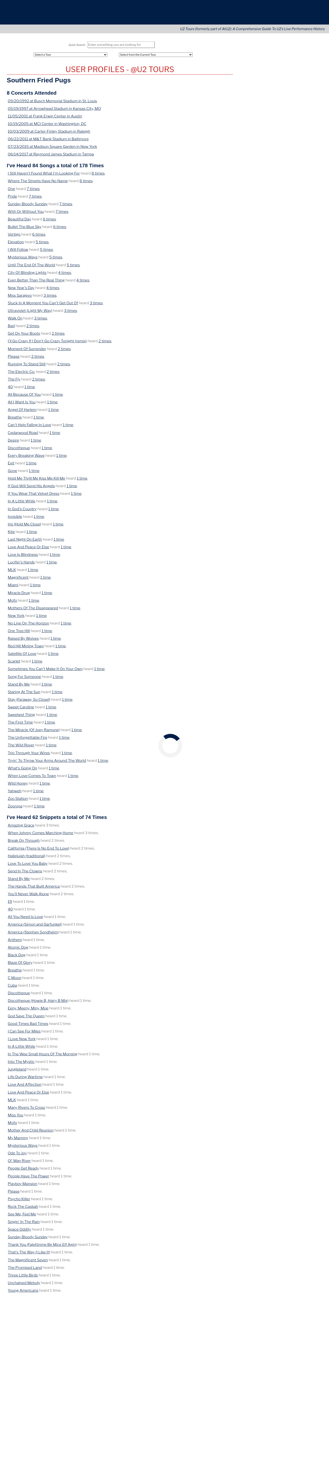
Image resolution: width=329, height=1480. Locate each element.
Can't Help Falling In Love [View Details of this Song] (29, 427)
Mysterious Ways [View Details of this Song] (23, 259)
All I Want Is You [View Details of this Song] (21, 404)
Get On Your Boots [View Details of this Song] (23, 335)
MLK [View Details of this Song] (12, 572)
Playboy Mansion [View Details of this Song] (22, 1186)
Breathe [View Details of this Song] (15, 419)
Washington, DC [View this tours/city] (268, 312)
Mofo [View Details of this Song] (12, 602)
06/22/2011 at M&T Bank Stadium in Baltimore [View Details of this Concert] (47, 141)
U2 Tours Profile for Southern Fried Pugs (119, 72)
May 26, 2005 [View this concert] (250, 322)
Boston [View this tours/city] (291, 322)
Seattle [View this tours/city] (301, 270)
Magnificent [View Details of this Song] (18, 579)
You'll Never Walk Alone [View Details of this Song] (28, 896)
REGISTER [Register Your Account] (248, 103)
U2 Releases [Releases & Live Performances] (250, 83)
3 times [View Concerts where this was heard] (49, 297)
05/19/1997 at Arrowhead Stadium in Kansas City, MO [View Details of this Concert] (53, 111)
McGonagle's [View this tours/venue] (273, 249)
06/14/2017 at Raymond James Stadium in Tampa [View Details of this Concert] (49, 156)
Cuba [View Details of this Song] (12, 987)
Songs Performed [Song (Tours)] (254, 77)
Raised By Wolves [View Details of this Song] (23, 640)
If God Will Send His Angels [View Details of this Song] (31, 488)
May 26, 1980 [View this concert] (250, 260)
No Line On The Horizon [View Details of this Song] (27, 625)
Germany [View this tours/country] (311, 281)
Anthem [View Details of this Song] (14, 942)
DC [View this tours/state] (284, 312)
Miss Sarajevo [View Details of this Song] (20, 297)
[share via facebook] (29, 1305)
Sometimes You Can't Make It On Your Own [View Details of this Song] (44, 671)
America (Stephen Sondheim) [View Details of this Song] (32, 934)
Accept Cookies (301, 1464)
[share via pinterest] (43, 1305)
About (249, 14)
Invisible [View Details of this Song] (15, 519)
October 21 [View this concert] (249, 210)
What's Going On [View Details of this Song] (22, 770)
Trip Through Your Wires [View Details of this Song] (28, 755)
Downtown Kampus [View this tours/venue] (278, 239)
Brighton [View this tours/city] (291, 260)
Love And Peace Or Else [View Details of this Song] (28, 549)
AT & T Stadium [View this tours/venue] (274, 343)
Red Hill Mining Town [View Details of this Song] (25, 648)
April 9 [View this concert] (245, 187)
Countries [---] (294, 65)
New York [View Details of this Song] (16, 618)
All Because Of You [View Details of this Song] (24, 397)
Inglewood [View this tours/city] (282, 333)
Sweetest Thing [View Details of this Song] (21, 717)
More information (299, 1452)
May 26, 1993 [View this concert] (250, 291)
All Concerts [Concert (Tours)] (250, 65)
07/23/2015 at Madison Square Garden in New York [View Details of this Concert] (51, 149)
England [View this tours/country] (306, 260)
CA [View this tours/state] (295, 333)
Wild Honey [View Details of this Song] (18, 785)
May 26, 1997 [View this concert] (250, 307)
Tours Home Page (300, 110)
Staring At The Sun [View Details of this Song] (23, 694)
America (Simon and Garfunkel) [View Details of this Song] (33, 926)
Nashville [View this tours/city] (302, 354)
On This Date (280, 228)
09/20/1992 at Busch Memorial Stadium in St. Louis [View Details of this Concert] (51, 103)
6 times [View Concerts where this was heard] (47, 221)
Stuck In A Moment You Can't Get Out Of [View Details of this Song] (42, 305)
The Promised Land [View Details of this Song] (24, 1270)
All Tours (247, 59)
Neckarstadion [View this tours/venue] (274, 281)
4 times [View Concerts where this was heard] (62, 275)
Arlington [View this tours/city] (295, 343)
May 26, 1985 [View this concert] (250, 281)
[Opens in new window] (294, 1375)
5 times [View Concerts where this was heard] (41, 244)
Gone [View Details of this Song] (12, 473)
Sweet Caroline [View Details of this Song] (20, 709)
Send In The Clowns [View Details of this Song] (24, 873)
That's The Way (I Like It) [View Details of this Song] (28, 1254)
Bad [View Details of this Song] (11, 328)
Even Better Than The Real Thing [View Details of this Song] (35, 282)
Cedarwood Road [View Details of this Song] (22, 435)
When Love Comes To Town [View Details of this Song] (31, 778)
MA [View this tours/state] (301, 322)
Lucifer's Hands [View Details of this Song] (21, 564)
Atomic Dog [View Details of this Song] (18, 949)
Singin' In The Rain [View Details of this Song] (23, 1224)
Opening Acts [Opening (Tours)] (251, 71)
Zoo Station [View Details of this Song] (18, 801)
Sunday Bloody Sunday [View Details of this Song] (27, 206)
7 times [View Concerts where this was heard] (32, 191)
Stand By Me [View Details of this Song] (19, 686)
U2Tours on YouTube (280, 376)
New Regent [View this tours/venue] (272, 260)
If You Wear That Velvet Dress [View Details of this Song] (33, 496)
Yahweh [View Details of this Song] (14, 793)
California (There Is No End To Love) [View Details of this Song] (37, 850)
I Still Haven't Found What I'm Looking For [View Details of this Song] (43, 175)
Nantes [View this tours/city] (306, 291)
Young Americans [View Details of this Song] (22, 1292)
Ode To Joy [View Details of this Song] (17, 1155)
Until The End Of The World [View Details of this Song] (30, 267)
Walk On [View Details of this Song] (15, 320)
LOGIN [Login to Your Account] (245, 96)
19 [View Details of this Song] (10, 904)
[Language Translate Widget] (297, 1380)
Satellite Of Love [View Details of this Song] (22, 656)
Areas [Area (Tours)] (291, 77)
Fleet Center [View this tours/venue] (273, 322)
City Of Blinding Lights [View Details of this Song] (26, 275)
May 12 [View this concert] (246, 180)
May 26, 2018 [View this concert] (250, 354)
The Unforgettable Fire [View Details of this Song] (27, 740)
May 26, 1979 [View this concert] (250, 239)
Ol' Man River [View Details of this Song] (19, 1163)
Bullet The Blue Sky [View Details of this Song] (24, 229)
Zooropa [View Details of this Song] (15, 808)
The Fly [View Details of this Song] (14, 381)
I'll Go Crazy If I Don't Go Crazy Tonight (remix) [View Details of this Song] (46, 343)
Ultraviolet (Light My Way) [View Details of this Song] (30, 313)
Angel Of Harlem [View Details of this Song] (22, 412)
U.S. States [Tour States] (295, 71)
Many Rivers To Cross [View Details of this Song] (26, 1110)
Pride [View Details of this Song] (12, 198)
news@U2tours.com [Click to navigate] (78, 1375)
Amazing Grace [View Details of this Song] (20, 827)
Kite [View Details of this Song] (11, 534)
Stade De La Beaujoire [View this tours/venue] (280, 291)
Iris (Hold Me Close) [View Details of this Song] (24, 526)
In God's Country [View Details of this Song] (22, 511)
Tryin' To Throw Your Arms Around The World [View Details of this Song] (45, 763)
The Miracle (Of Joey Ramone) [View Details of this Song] (33, 732)
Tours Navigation (280, 50)
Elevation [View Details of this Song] (16, 244)
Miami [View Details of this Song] (13, 587)
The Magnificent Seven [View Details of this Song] (28, 1262)
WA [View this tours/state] (312, 270)
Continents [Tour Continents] (295, 59)
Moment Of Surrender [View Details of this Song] (26, 351)
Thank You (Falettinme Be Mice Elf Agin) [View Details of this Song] (41, 1247)
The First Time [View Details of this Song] (20, 724)
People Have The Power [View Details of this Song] (28, 1178)
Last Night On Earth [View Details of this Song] (24, 541)
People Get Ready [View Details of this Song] (23, 1170)
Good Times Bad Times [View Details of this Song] (27, 1026)
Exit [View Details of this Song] (11, 465)
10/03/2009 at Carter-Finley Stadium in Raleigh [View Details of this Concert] (47, 133)
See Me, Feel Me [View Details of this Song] (22, 1216)
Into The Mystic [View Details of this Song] (21, 1064)
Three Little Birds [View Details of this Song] (22, 1277)
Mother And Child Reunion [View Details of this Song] (29, 1132)
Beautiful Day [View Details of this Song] (19, 221)
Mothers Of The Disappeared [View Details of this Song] (32, 610)
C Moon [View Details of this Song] (14, 980)
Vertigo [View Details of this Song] (14, 236)
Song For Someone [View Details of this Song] (24, 679)
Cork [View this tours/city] (299, 239)
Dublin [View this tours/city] (290, 249)
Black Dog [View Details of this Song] (16, 957)
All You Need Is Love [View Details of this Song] (25, 919)
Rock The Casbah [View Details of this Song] (22, 1209)
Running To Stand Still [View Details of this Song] (26, 366)
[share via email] (15, 1305)
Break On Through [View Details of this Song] (23, 843)
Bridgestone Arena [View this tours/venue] (277, 354)
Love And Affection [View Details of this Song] (24, 1086)
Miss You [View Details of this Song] (15, 1117)
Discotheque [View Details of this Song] (18, 450)
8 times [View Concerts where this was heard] (95, 175)
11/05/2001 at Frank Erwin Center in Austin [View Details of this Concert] (43, 118)
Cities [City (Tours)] (290, 83)
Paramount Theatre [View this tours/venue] (278, 270)
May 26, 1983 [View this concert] (250, 270)
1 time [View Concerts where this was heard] (29, 389)
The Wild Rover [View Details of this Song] (21, 747)
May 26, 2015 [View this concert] (250, 333)
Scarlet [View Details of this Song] (14, 663)
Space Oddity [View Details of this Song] (19, 1231)
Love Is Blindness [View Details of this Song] (23, 557)
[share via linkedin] (36, 1305)
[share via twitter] (22, 1305)
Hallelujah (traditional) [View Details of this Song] (25, 858)
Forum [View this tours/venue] (267, 333)
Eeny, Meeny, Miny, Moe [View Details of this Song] (28, 1010)
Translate (307, 1384)
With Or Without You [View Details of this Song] (25, 214)
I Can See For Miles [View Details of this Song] (24, 1033)
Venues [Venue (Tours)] (292, 89)
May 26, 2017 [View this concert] (250, 343)
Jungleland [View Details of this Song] (17, 1071)
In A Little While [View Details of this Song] (21, 503)
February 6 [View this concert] (249, 195)
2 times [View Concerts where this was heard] (32, 328)
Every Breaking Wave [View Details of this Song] (26, 458)
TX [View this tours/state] (306, 343)
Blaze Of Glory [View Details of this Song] (19, 965)
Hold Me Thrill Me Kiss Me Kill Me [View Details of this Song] (36, 480)
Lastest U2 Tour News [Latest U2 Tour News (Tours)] (258, 110)
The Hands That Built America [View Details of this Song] (33, 888)
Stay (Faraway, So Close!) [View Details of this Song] (28, 702)
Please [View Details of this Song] (14, 359)
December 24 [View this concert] (251, 203)
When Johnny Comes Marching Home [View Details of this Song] (39, 835)
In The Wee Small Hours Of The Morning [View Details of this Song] (41, 1056)
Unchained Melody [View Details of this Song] (23, 1285)
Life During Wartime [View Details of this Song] (24, 1079)
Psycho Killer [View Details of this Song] (18, 1201)
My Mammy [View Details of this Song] (18, 1140)
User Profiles (296, 96)
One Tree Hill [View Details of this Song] (18, 633)
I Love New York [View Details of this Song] (22, 1041)
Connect (280, 14)
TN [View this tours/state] (313, 354)
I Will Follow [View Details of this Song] (18, 252)
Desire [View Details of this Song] (13, 442)
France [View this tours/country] (245, 296)
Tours (222, 14)
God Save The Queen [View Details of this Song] (25, 1018)
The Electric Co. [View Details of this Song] (21, 374)
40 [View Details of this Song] (10, 389)
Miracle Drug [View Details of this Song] (18, 595)
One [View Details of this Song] (11, 191)
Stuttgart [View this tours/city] (295, 281)
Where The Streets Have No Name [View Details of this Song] (37, 183)
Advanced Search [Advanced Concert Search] (300, 103)
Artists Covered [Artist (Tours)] (253, 89)
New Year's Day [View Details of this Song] (21, 290)
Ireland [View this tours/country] (310, 239)
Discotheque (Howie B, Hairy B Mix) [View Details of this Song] (38, 1003)
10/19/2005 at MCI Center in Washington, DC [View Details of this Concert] (46, 126)
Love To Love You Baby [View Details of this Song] (27, 866)
